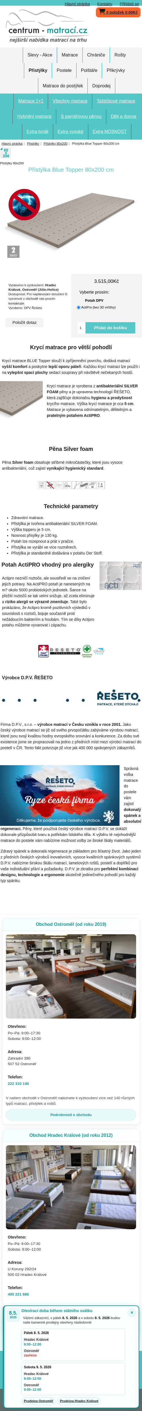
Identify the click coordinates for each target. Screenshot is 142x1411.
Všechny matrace (70, 101)
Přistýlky (33, 143)
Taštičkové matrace (116, 101)
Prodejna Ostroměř (38, 1401)
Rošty (120, 55)
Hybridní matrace (34, 116)
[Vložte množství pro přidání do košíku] (81, 327)
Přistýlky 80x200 (55, 143)
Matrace (70, 55)
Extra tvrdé (37, 131)
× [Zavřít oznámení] (131, 1312)
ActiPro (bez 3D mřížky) (98, 307)
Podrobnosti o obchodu (71, 1115)
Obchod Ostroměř (71, 924)
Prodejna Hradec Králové (79, 1401)
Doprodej (101, 85)
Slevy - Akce (40, 55)
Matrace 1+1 (30, 101)
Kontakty (104, 4)
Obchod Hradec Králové (70, 1135)
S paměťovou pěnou (81, 116)
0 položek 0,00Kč (118, 11)
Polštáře (89, 70)
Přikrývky (116, 70)
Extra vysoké (71, 131)
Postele (64, 70)
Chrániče (96, 55)
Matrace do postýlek (63, 85)
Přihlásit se (129, 4)
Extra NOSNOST (110, 131)
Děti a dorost (123, 116)
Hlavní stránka (77, 4)
